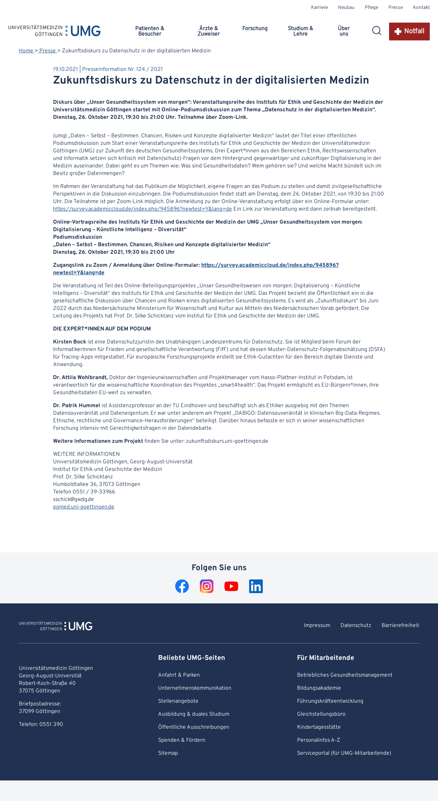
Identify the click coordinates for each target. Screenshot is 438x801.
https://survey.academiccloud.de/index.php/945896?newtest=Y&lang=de (142, 209)
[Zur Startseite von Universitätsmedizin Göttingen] (55, 627)
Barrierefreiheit (400, 625)
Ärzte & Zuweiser (208, 31)
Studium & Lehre (300, 31)
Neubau (346, 8)
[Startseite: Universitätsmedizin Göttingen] (54, 32)
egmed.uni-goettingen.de (83, 507)
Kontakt (421, 8)
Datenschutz (355, 625)
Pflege (371, 8)
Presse (395, 8)
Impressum (317, 625)
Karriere (319, 8)
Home (27, 51)
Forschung (255, 28)
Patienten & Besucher (149, 31)
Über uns (344, 31)
